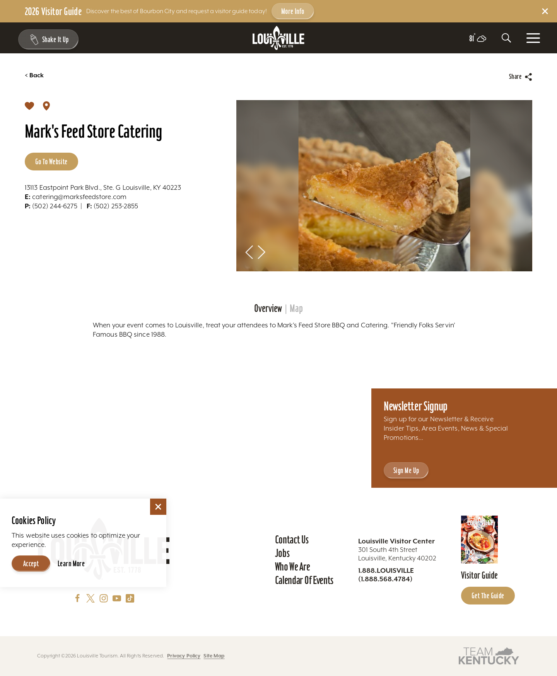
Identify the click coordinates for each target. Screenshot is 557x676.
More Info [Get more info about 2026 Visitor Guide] (292, 11)
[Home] (278, 38)
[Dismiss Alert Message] (545, 11)
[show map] (46, 105)
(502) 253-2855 (112, 206)
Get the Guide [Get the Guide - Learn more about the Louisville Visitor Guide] (488, 595)
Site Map (213, 655)
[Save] (29, 105)
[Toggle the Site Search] (506, 37)
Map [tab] (296, 308)
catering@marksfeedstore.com (75, 196)
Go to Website (51, 161)
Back (34, 75)
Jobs (282, 553)
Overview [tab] (268, 308)
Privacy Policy (183, 655)
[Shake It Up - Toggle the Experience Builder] (47, 39)
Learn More (71, 563)
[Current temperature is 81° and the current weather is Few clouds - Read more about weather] (477, 38)
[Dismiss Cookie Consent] (158, 507)
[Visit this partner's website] (489, 655)
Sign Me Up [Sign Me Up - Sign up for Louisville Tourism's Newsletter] (406, 470)
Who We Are (292, 566)
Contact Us (292, 539)
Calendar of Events (304, 580)
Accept (31, 563)
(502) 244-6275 (51, 206)
